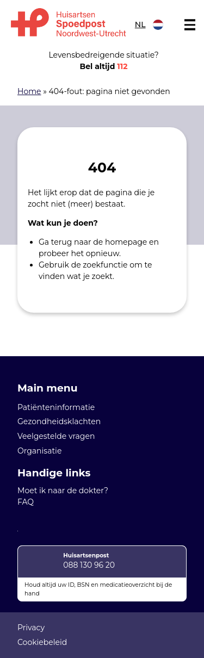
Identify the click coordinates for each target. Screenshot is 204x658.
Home (29, 91)
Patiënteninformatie (56, 407)
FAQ (25, 502)
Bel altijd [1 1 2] (103, 66)
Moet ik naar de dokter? (62, 490)
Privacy (31, 627)
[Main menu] (189, 25)
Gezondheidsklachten (59, 421)
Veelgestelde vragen (56, 436)
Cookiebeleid (42, 642)
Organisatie (39, 451)
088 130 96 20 (89, 565)
